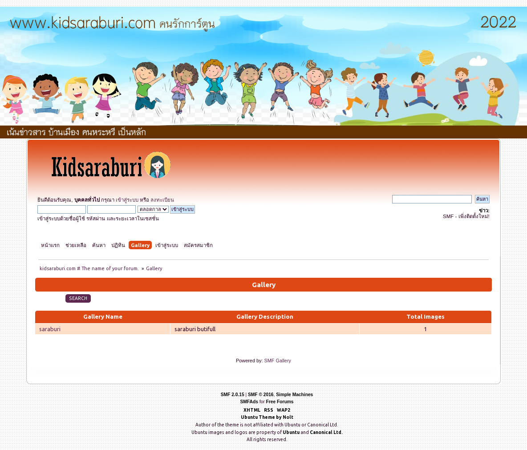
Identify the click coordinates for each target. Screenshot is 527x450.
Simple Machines (294, 394)
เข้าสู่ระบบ (127, 200)
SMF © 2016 (261, 394)
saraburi (50, 329)
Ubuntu (291, 432)
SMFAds (249, 401)
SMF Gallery (277, 360)
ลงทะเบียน (162, 200)
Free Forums (280, 401)
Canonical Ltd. (326, 432)
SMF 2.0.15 (232, 394)
